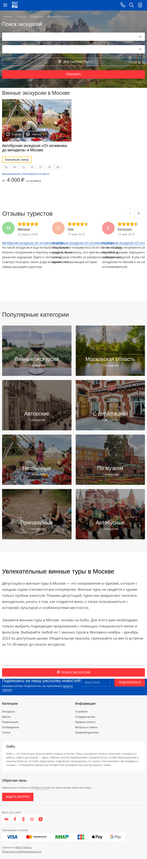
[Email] (96, 682)
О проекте (81, 711)
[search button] (131, 5)
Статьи (6, 732)
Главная (7, 16)
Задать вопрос (17, 796)
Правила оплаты (85, 722)
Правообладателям (87, 732)
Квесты (6, 717)
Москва (21, 16)
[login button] (140, 5)
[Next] (138, 213)
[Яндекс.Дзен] (40, 819)
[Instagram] (32, 819)
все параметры (73, 62)
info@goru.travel (40, 787)
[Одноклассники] (23, 819)
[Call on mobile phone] (123, 5)
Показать (73, 74)
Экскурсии (36, 16)
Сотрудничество (85, 717)
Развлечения (10, 722)
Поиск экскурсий (73, 672)
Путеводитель (10, 727)
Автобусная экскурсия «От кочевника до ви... (34, 243)
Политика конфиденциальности (21, 851)
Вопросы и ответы (86, 727)
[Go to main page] (14, 5)
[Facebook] (15, 819)
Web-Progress (23, 847)
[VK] (6, 819)
